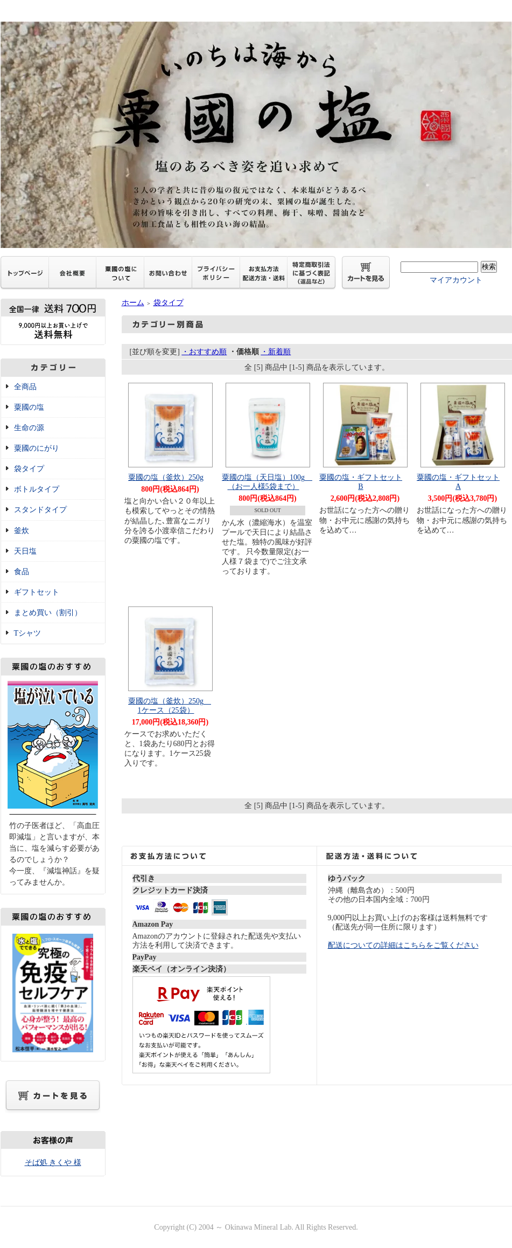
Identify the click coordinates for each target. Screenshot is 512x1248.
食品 (21, 572)
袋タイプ (29, 469)
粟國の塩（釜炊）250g (166, 477)
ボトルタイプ (36, 489)
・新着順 (276, 352)
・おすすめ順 (204, 352)
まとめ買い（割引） (48, 613)
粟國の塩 (29, 407)
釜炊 (21, 531)
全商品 (25, 387)
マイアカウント (456, 280)
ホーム (133, 303)
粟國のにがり (36, 448)
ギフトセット (36, 592)
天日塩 (25, 551)
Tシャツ (27, 633)
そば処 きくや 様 (53, 1163)
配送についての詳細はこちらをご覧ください (403, 945)
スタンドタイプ (40, 510)
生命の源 (29, 428)
